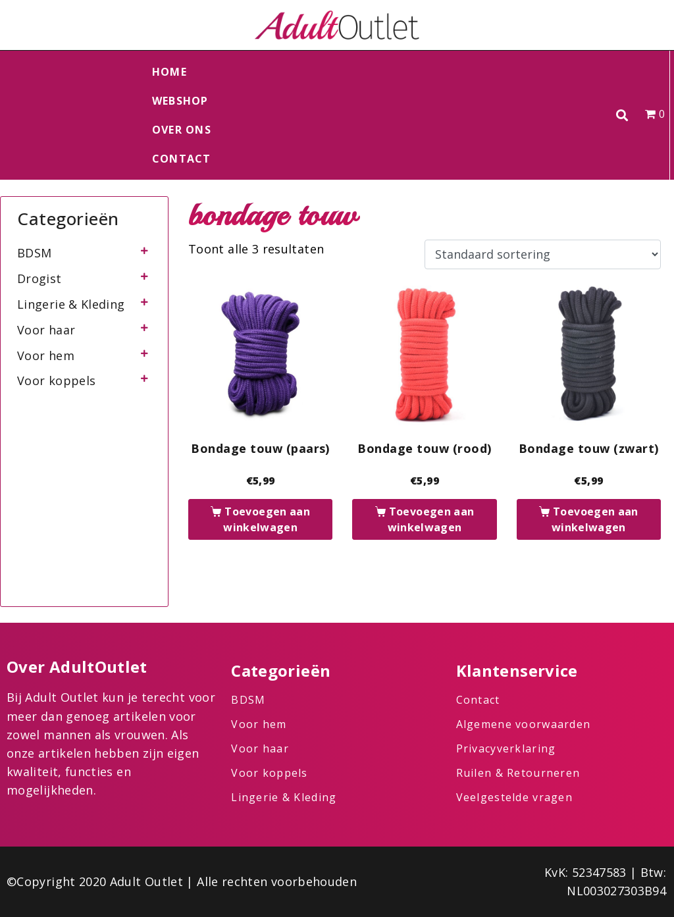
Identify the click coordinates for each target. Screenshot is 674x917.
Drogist (39, 278)
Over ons (181, 129)
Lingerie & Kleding (70, 304)
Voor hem (45, 355)
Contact (181, 158)
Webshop (180, 100)
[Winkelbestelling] (543, 255)
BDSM (34, 253)
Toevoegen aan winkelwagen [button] (266, 519)
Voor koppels (56, 380)
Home (169, 72)
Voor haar (46, 330)
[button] (622, 115)
